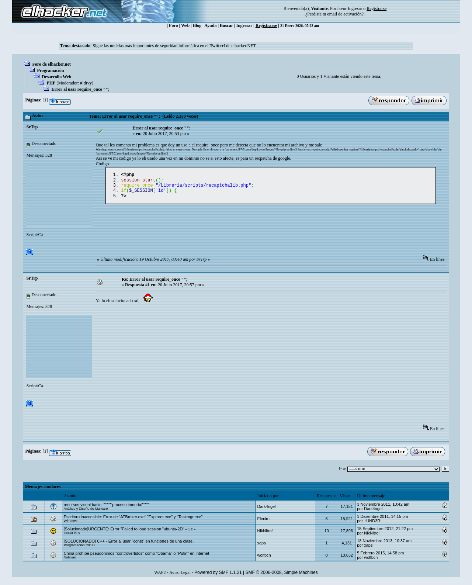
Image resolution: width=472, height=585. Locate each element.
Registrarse (266, 25)
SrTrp (32, 126)
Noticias (70, 561)
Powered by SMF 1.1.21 (218, 576)
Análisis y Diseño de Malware (86, 512)
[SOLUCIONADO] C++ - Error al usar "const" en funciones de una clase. (129, 545)
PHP (50, 83)
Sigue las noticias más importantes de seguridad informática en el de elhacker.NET (174, 45)
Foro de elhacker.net (51, 64)
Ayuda (210, 25)
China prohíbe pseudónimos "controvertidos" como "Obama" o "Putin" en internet (136, 557)
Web (185, 25)
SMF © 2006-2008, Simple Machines (282, 576)
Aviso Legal (180, 576)
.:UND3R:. (373, 524)
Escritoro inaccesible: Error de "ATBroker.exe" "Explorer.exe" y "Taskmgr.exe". (134, 520)
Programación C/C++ (80, 549)
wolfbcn (264, 559)
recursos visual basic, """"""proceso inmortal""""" (106, 508)
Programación (50, 70)
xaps (261, 546)
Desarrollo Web (56, 76)
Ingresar (355, 8)
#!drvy (86, 83)
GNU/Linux (72, 537)
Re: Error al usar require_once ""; (155, 282)
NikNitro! (265, 534)
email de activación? (345, 14)
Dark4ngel (266, 510)
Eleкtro (263, 522)
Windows (70, 524)
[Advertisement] (230, 235)
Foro (173, 25)
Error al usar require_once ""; (80, 89)
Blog (197, 25)
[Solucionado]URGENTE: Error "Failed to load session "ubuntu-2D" (124, 532)
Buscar (226, 25)
